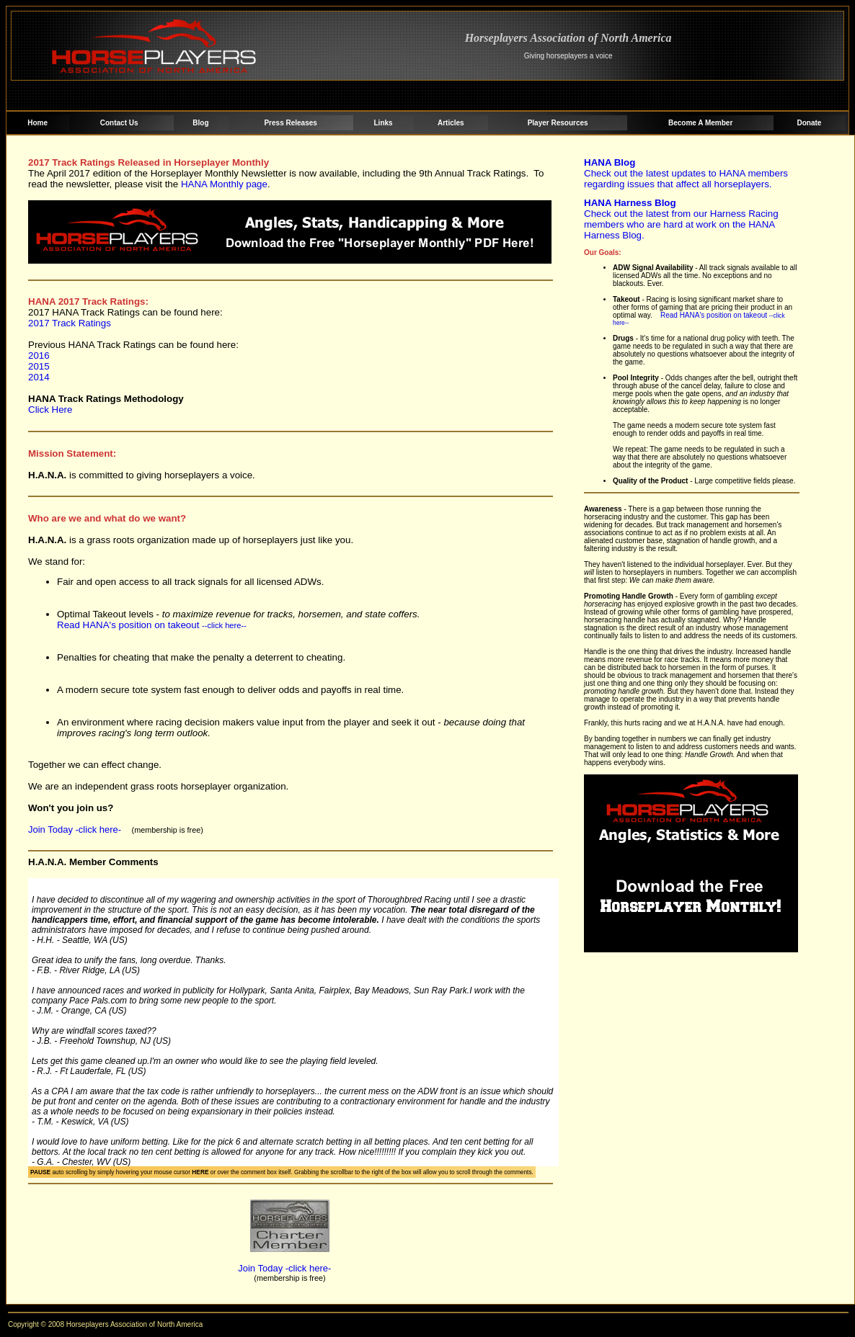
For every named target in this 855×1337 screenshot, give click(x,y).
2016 (39, 355)
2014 (39, 377)
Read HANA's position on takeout (152, 625)
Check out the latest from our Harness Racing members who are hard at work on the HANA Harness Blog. (681, 219)
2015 (39, 366)
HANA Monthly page (224, 184)
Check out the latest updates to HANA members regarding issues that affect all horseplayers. (686, 173)
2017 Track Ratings (69, 323)
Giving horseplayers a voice (568, 56)
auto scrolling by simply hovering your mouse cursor (119, 1172)
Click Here (50, 409)
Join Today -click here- (76, 829)
